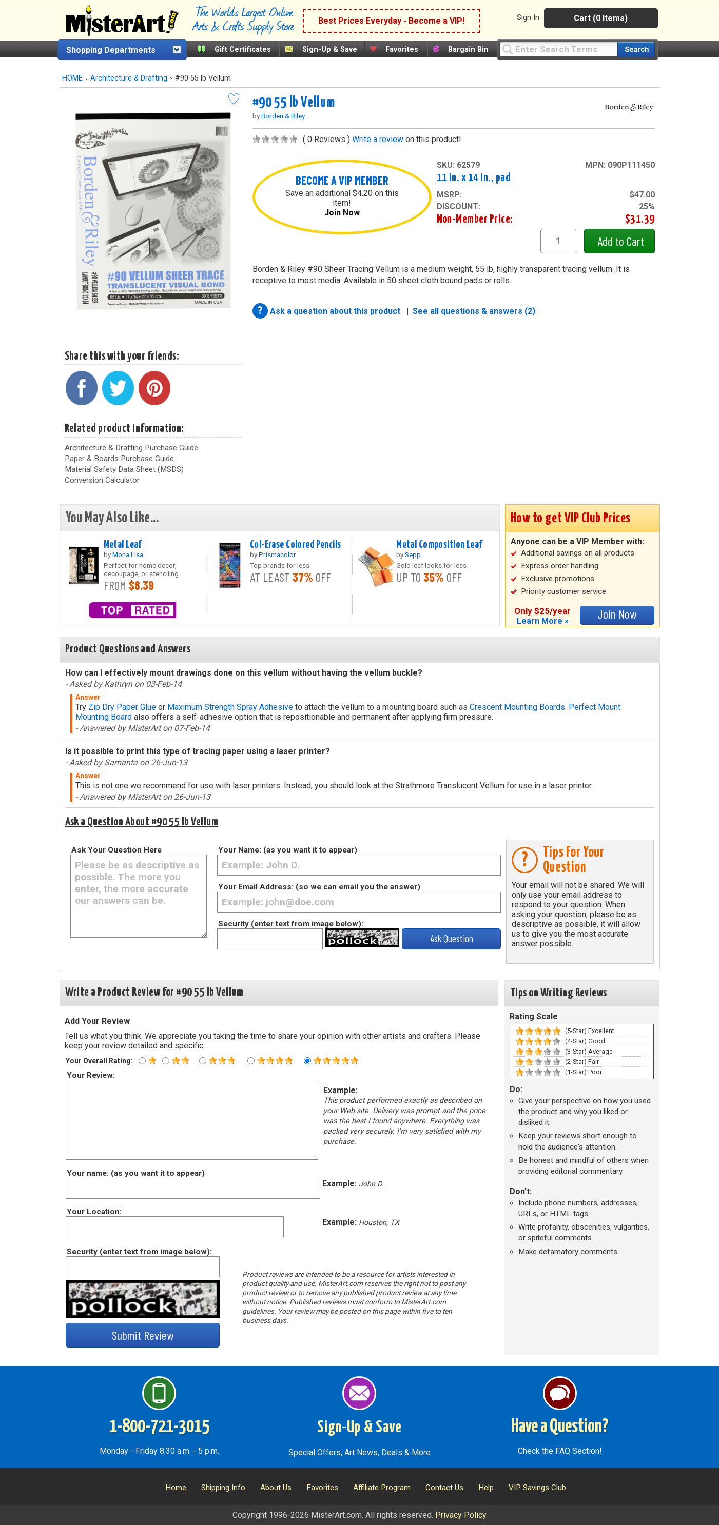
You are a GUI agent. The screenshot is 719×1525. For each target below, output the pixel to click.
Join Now (342, 212)
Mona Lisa (127, 554)
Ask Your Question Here (116, 850)
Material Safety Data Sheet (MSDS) (124, 469)
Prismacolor (277, 554)
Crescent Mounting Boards (517, 707)
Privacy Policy (461, 1515)
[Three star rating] (203, 1060)
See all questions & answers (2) (474, 311)
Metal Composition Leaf (439, 545)
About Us (276, 1487)
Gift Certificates (243, 49)
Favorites (401, 49)
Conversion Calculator (102, 480)
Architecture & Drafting (128, 78)
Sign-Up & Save (329, 49)
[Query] (558, 49)
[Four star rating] (251, 1060)
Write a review (377, 139)
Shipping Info (223, 1487)
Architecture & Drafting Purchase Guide (131, 447)
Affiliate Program (382, 1487)
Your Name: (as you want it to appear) (287, 850)
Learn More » (543, 621)
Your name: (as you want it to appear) (135, 1173)
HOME (72, 78)
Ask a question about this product (336, 311)
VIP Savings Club (537, 1487)
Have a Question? (559, 1427)
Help (486, 1487)
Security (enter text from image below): (290, 923)
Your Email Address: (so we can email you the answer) (319, 887)
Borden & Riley (283, 116)
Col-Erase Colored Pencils (295, 545)
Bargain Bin (468, 49)
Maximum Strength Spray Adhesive (230, 707)
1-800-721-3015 (159, 1427)
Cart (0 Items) (601, 18)
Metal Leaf (123, 545)
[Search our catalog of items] (636, 49)
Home (175, 1487)
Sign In (528, 17)
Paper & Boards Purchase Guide (119, 458)
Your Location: (94, 1211)
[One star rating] (142, 1060)
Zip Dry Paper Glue (122, 707)
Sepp (413, 554)
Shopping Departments (111, 50)
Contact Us (444, 1487)
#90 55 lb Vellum (293, 102)
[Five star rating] (307, 1060)
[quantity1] (558, 241)
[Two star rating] (166, 1060)
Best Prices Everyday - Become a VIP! (391, 21)
